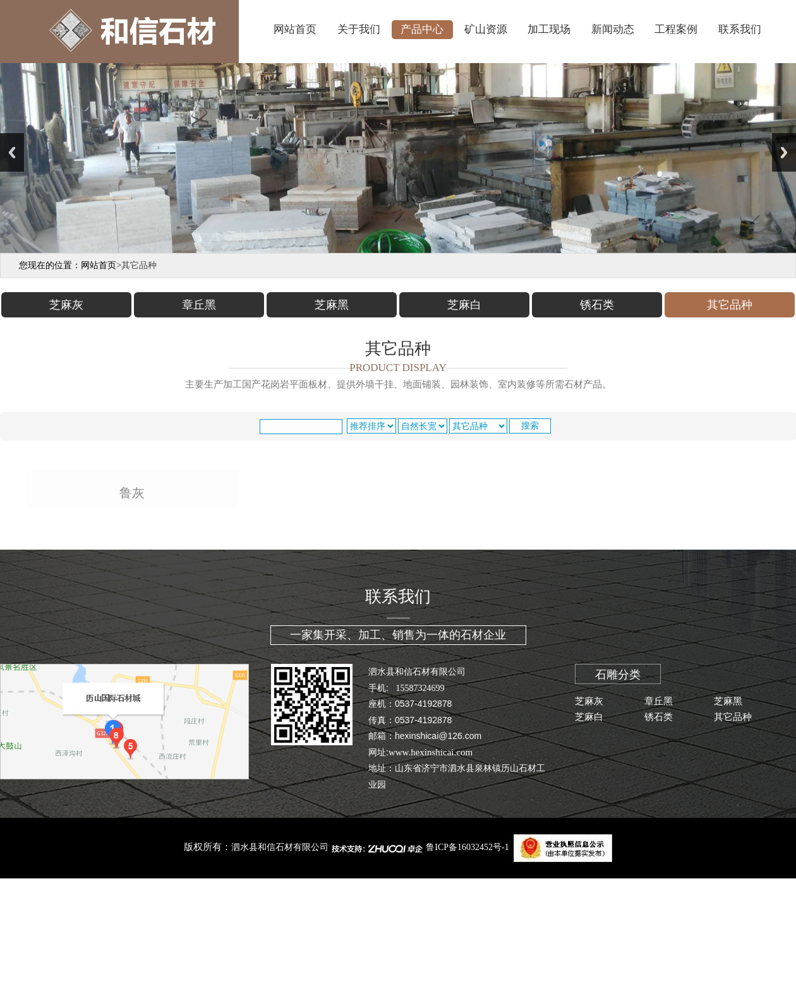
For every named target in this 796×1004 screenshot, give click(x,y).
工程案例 (675, 29)
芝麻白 (589, 864)
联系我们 (739, 29)
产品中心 (422, 29)
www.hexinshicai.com (431, 899)
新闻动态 (612, 29)
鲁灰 (132, 640)
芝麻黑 (728, 849)
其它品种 (733, 864)
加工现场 (549, 29)
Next (784, 152)
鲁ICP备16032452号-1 (467, 995)
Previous (12, 152)
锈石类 (658, 864)
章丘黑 (658, 849)
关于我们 (358, 29)
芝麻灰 (589, 849)
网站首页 (295, 29)
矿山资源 (485, 29)
